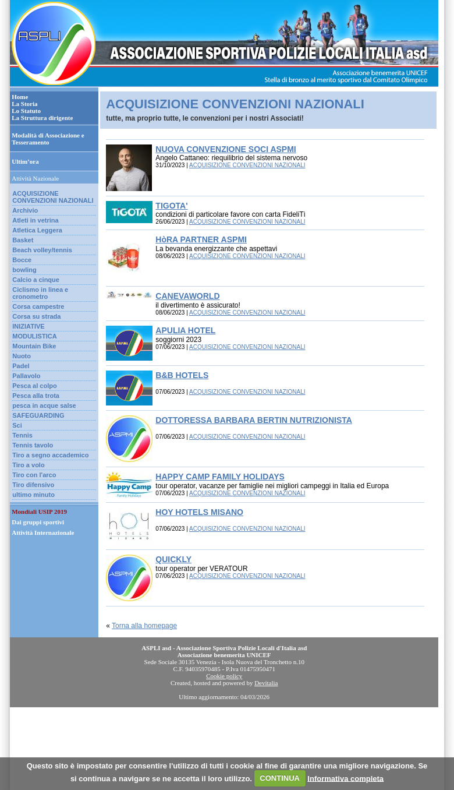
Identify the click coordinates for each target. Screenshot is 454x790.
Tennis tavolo (32, 445)
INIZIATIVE (28, 326)
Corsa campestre (38, 306)
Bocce (21, 259)
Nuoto (21, 355)
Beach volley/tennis (42, 249)
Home (20, 96)
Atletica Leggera (37, 230)
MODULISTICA (34, 336)
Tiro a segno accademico (50, 455)
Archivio (25, 210)
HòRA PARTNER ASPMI (201, 239)
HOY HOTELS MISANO (199, 512)
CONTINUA (280, 778)
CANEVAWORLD (187, 296)
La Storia (24, 103)
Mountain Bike (34, 346)
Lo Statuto (26, 110)
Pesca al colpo (34, 385)
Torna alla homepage (144, 626)
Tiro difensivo (33, 484)
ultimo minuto (33, 494)
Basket (22, 240)
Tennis (22, 435)
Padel (20, 365)
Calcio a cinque (35, 279)
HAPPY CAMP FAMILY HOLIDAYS (219, 476)
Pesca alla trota (35, 395)
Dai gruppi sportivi (38, 522)
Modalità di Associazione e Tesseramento (48, 139)
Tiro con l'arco (34, 474)
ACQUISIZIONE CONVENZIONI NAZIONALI (52, 197)
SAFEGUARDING (38, 415)
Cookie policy (224, 675)
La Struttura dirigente (42, 117)
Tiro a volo (28, 464)
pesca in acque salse (44, 405)
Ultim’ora (25, 161)
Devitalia (266, 682)
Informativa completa (345, 778)
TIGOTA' (171, 205)
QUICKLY (173, 559)
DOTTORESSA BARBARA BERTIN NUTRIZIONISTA (253, 420)
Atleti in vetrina (35, 220)
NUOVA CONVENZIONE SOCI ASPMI (225, 149)
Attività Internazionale (43, 532)
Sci (17, 425)
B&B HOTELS (181, 375)
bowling (24, 269)
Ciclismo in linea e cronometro (40, 293)
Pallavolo (26, 375)
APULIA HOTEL (185, 330)
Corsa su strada (36, 316)
